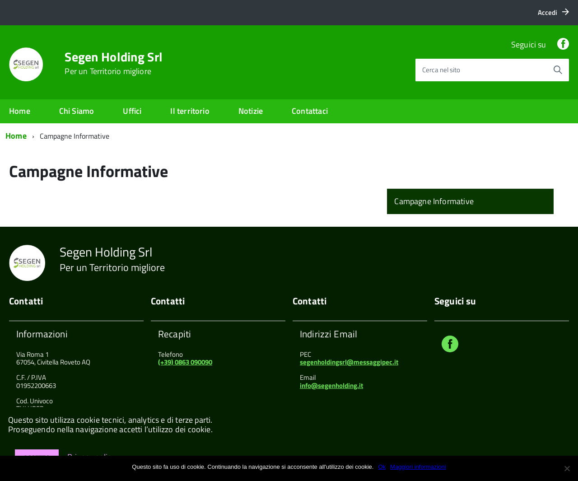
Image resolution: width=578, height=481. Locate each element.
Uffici (132, 111)
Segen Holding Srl (114, 63)
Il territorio (189, 111)
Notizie (250, 111)
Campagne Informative (434, 201)
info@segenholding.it (331, 385)
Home (19, 111)
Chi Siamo (76, 111)
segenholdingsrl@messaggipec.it (349, 362)
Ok (382, 466)
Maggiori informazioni (418, 466)
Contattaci (310, 111)
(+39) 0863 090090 (185, 362)
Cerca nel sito (441, 70)
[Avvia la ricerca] (557, 70)
